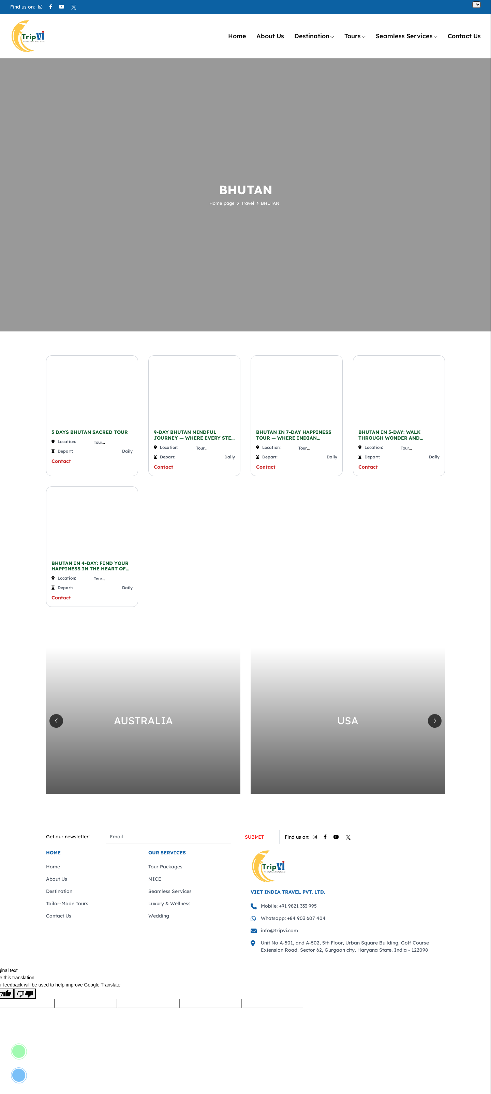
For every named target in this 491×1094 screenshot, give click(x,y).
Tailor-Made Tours (67, 903)
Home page (222, 203)
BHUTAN (270, 203)
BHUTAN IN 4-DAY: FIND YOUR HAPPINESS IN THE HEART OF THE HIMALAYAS (90, 566)
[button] (435, 721)
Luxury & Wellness (169, 903)
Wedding (158, 916)
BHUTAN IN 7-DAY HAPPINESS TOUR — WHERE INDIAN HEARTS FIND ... (293, 435)
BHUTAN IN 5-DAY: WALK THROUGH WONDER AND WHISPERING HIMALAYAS (390, 435)
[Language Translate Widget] (476, 4)
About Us (270, 36)
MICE (154, 879)
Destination (314, 36)
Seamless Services (406, 36)
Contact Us (464, 36)
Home (237, 36)
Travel (247, 203)
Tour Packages (165, 867)
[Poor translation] (25, 994)
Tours (355, 36)
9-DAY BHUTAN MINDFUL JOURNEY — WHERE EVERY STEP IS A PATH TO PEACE (194, 435)
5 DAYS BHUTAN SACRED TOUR (89, 432)
